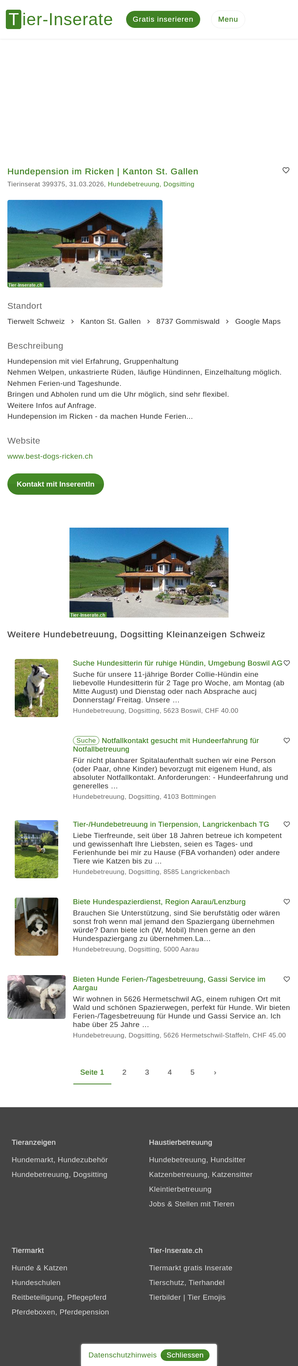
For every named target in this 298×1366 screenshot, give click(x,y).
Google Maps (258, 321)
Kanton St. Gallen (110, 321)
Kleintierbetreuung (180, 1189)
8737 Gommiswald (188, 321)
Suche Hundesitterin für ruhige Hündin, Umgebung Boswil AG (177, 663)
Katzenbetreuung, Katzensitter (201, 1174)
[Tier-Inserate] (64, 19)
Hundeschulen (36, 1282)
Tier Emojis (206, 1297)
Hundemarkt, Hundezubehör (60, 1160)
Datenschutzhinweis (122, 1355)
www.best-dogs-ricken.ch (50, 456)
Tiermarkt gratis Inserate (190, 1268)
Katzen (55, 1268)
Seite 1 (92, 1072)
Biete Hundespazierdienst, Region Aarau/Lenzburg (159, 902)
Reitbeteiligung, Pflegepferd (59, 1297)
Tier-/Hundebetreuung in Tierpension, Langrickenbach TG (171, 824)
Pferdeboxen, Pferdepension (60, 1312)
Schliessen (185, 1355)
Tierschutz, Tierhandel (187, 1282)
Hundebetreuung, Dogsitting (151, 184)
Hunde (23, 1268)
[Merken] (286, 170)
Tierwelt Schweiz (36, 321)
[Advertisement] (149, 97)
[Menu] (228, 19)
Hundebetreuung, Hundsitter (197, 1160)
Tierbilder (165, 1297)
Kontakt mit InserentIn (56, 484)
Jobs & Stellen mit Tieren (191, 1204)
